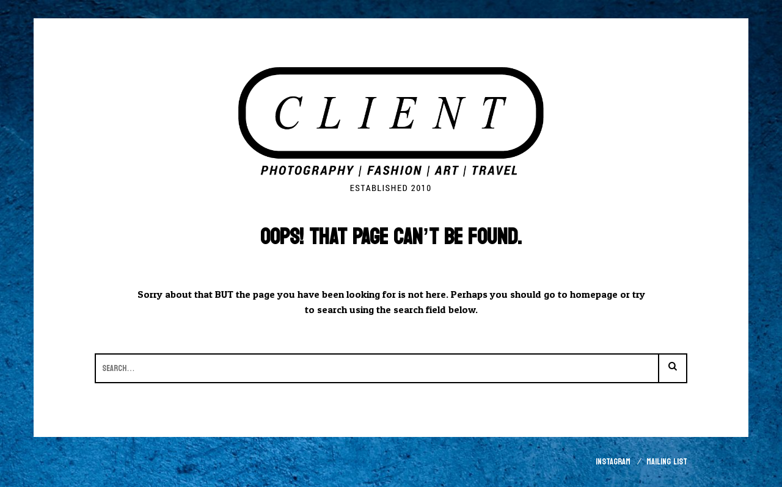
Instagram (613, 461)
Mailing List (666, 461)
